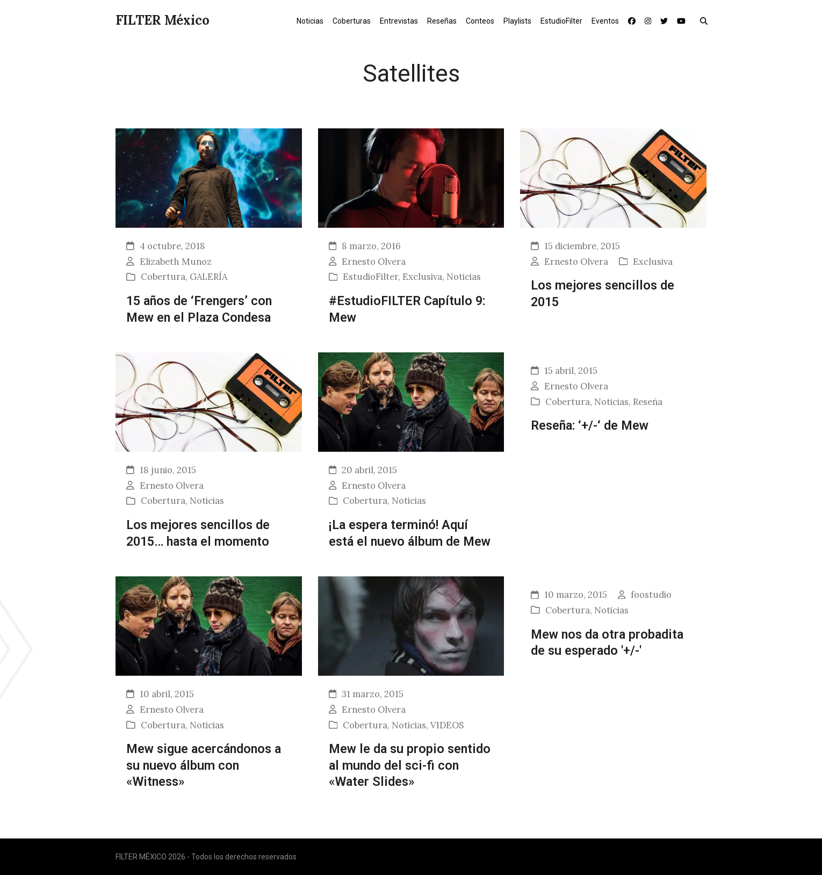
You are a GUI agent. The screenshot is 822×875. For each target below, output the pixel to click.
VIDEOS (447, 725)
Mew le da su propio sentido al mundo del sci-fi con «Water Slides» (410, 765)
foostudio (651, 595)
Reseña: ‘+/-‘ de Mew (589, 425)
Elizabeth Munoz (176, 261)
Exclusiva (422, 277)
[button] (706, 20)
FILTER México (163, 20)
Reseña (647, 402)
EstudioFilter (370, 277)
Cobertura (163, 277)
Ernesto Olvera (374, 261)
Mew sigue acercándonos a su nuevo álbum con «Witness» (203, 765)
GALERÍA (208, 277)
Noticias (463, 277)
